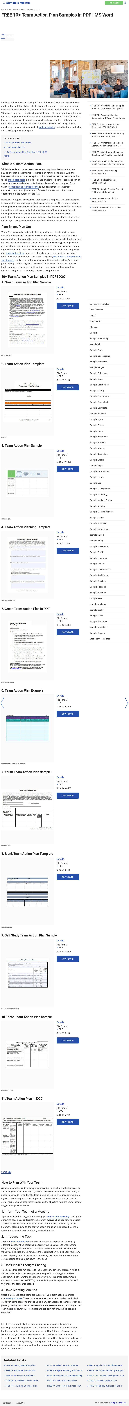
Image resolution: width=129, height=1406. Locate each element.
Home (3, 9)
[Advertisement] (64, 39)
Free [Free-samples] (113, 3)
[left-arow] (2, 703)
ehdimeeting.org (7, 1090)
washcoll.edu (6, 356)
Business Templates (16, 9)
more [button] (6, 156)
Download (68, 306)
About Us (21, 1403)
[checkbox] (4, 2)
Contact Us (7, 1403)
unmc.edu (6, 1172)
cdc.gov (4, 437)
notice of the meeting (58, 1216)
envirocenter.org (7, 682)
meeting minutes (14, 1298)
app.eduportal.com (8, 600)
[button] (125, 2)
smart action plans (15, 253)
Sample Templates (118, 1403)
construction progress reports (24, 187)
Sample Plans (32, 9)
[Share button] (3, 36)
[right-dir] (126, 703)
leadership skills (47, 127)
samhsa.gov (6, 519)
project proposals (16, 180)
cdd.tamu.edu (6, 927)
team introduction (20, 1241)
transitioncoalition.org (10, 1009)
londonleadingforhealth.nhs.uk (13, 764)
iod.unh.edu (5, 845)
